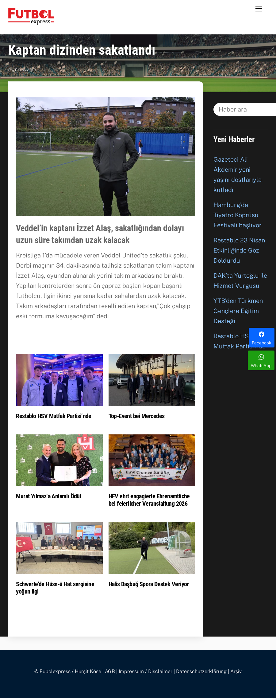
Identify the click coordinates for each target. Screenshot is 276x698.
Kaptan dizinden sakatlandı (81, 50)
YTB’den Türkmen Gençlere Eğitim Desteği (238, 311)
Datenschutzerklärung (201, 671)
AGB (110, 671)
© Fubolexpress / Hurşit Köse (67, 671)
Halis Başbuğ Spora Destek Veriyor (149, 584)
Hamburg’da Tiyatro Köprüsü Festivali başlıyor (237, 215)
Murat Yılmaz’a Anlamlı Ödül (48, 496)
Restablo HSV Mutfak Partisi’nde (53, 416)
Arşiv (236, 671)
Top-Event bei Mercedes (137, 416)
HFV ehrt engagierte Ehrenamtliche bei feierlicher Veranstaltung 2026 (149, 499)
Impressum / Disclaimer (145, 671)
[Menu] (259, 8)
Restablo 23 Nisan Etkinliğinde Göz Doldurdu (239, 250)
